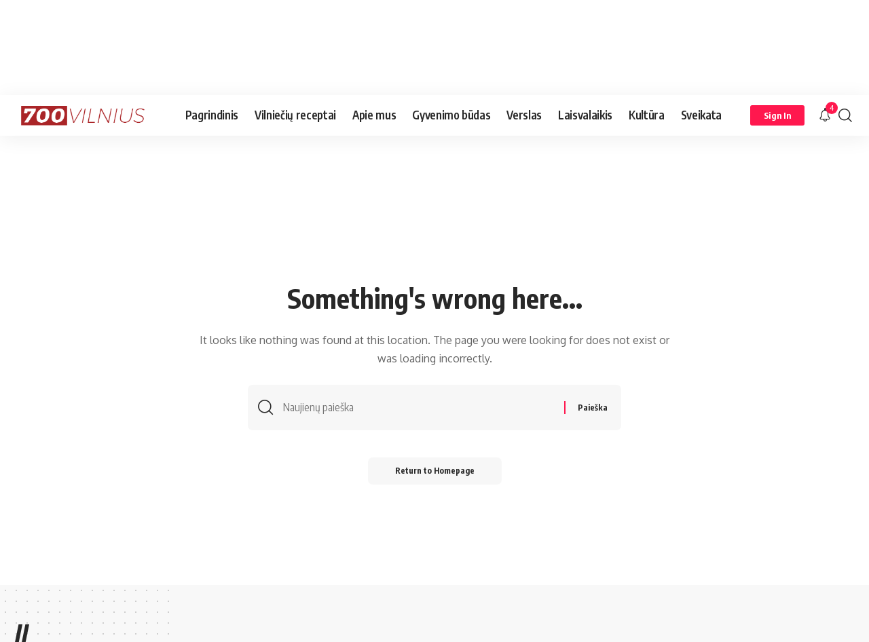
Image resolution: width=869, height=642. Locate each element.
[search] (845, 115)
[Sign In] (777, 115)
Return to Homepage (435, 471)
